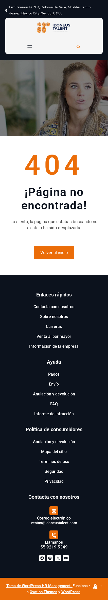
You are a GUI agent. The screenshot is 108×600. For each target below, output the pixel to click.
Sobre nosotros (54, 316)
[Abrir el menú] (29, 46)
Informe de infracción (54, 413)
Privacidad (54, 481)
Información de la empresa (54, 346)
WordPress (70, 592)
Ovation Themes (43, 592)
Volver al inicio (54, 252)
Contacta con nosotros (53, 306)
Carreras (54, 326)
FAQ (54, 404)
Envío (54, 384)
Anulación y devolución (54, 394)
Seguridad (54, 471)
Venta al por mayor (54, 336)
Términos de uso (54, 461)
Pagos (54, 374)
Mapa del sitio (54, 451)
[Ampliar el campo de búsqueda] (78, 46)
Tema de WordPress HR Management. (39, 586)
